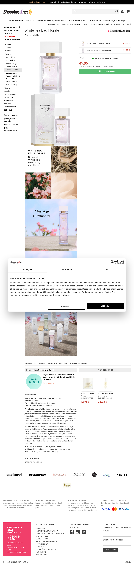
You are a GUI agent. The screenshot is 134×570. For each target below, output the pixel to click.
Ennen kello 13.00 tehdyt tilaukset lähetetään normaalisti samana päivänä (50, 504)
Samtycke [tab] (27, 269)
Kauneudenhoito (16, 20)
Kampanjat (121, 20)
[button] (128, 11)
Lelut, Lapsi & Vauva (92, 20)
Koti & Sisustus (75, 20)
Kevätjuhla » (48, 383)
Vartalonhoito (11, 85)
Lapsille (8, 91)
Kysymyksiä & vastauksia (10, 120)
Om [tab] (106, 269)
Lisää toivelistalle (35, 364)
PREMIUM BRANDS (12, 30)
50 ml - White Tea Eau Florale (105, 43)
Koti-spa (7, 104)
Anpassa (66, 306)
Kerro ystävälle (78, 364)
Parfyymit (86, 24)
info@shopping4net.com (17, 552)
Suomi (128, 562)
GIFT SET (8, 33)
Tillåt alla (105, 306)
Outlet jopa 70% (37, 2)
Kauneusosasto (10, 94)
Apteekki (56, 20)
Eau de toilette (98, 24)
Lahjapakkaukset (12, 73)
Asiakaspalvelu (11, 115)
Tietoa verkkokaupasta (10, 129)
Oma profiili (41, 529)
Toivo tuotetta (11, 125)
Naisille (77, 24)
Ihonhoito (9, 51)
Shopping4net (53, 24)
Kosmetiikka (11, 57)
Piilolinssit (30, 20)
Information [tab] (67, 269)
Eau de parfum (11, 67)
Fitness (64, 20)
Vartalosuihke (11, 82)
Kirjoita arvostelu (57, 364)
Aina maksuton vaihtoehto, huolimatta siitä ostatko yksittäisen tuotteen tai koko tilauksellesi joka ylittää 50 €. (18, 504)
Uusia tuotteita (12, 39)
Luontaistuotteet (43, 20)
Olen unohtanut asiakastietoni (50, 534)
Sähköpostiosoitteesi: (113, 540)
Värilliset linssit (10, 107)
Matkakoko (8, 101)
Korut (8, 54)
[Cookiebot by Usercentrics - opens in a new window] (112, 262)
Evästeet (40, 547)
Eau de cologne (12, 64)
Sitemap (26, 562)
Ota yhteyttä (42, 536)
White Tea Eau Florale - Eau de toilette (118, 24)
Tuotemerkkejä (108, 20)
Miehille (8, 88)
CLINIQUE (9, 110)
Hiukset (9, 48)
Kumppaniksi (41, 552)
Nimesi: (106, 531)
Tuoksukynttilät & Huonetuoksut (13, 77)
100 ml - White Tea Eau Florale (105, 50)
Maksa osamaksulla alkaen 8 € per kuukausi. (96, 66)
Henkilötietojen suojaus (47, 549)
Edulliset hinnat (43, 539)
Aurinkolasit (8, 97)
